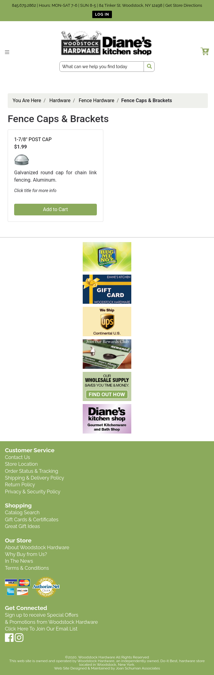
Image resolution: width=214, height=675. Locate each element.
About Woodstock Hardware (37, 547)
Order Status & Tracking (31, 471)
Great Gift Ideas (22, 526)
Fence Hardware (96, 100)
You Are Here (27, 100)
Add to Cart (55, 209)
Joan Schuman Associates (138, 668)
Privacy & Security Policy (32, 492)
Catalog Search (22, 512)
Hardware (59, 100)
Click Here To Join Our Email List (41, 629)
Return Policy (20, 485)
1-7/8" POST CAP (33, 139)
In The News (19, 561)
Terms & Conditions (27, 568)
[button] (21, 160)
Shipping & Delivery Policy (34, 478)
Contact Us (17, 457)
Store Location (21, 464)
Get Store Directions (183, 5)
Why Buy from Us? (26, 554)
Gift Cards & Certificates (31, 520)
